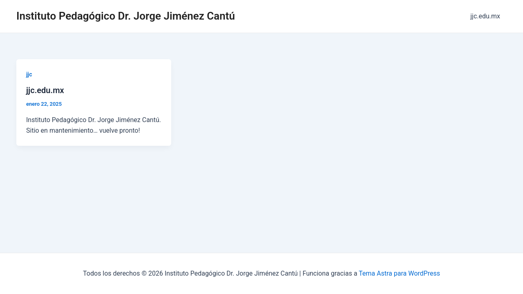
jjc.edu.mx (485, 16)
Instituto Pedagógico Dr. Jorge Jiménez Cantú (125, 16)
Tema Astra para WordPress (399, 273)
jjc (29, 74)
